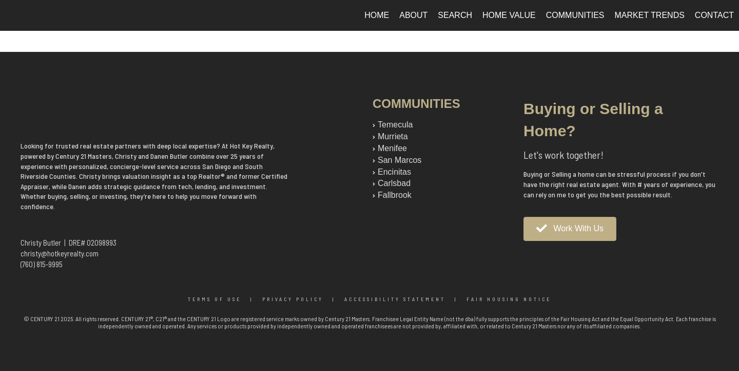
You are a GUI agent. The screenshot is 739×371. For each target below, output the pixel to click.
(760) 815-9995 (42, 264)
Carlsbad (394, 183)
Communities (575, 15)
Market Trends (650, 15)
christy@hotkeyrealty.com (60, 253)
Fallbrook (395, 195)
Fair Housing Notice (508, 299)
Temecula (395, 124)
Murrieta (393, 136)
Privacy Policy (292, 299)
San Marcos (399, 160)
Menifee (392, 148)
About (413, 15)
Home (376, 15)
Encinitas (394, 172)
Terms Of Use (214, 299)
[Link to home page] (13, 15)
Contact (714, 15)
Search (455, 15)
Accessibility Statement (394, 299)
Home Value (509, 15)
